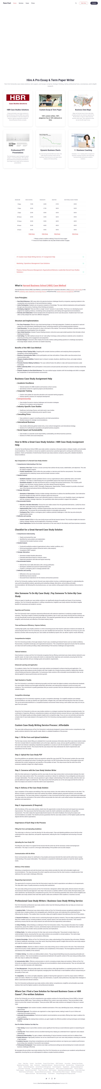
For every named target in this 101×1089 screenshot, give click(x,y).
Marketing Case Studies (23, 1065)
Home (14, 3)
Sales (31, 1065)
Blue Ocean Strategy (41, 1073)
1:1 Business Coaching (83, 150)
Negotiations (66, 1066)
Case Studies (38, 1063)
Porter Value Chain (80, 1070)
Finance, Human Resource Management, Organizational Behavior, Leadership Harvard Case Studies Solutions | (48, 271)
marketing (22, 291)
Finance (20, 1066)
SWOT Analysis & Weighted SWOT (64, 1068)
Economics (37, 1065)
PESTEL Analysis (78, 1068)
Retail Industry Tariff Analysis (26, 1071)
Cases (27, 3)
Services (21, 3)
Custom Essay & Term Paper (50, 110)
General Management (29, 1066)
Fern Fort (7, 3)
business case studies (76, 289)
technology (38, 291)
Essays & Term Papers (48, 1063)
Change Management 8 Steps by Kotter (65, 1073)
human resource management (65, 291)
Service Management (37, 1068)
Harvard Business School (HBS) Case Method (44, 285)
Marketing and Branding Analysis (66, 1070)
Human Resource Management (43, 1066)
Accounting (67, 1063)
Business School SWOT (31, 1070)
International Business (49, 1068)
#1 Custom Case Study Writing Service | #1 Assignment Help (36, 257)
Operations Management (77, 1066)
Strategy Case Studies (77, 1063)
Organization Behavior (47, 1065)
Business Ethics (70, 1065)
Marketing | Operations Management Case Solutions (33, 263)
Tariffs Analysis (20, 1070)
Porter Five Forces (42, 1070)
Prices (33, 3)
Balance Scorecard (30, 1073)
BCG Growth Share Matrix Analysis (61, 1071)
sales (26, 291)
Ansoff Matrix (51, 1073)
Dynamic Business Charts (50, 150)
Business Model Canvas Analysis (43, 1071)
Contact (94, 3)
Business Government (59, 1065)
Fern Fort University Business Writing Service (49, 1083)
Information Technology (24, 1068)
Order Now (83, 3)
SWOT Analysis (59, 1063)
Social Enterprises (56, 1066)
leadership (32, 291)
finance (44, 291)
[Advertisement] (50, 18)
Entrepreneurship (24, 399)
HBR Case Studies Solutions (18, 110)
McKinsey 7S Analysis (76, 1071)
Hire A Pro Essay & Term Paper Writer (50, 80)
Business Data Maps (83, 110)
